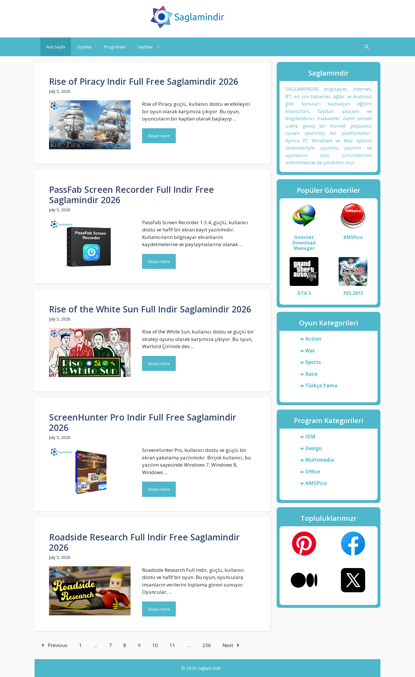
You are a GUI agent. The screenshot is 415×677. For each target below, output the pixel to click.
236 (206, 645)
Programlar (114, 47)
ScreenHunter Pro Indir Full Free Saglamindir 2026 (142, 422)
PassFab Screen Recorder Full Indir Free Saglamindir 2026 (131, 195)
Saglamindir (254, 17)
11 (172, 645)
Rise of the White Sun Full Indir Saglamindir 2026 (150, 309)
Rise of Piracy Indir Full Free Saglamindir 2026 (143, 81)
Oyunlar (84, 47)
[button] (367, 46)
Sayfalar (151, 46)
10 (155, 645)
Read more (159, 136)
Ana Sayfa (55, 47)
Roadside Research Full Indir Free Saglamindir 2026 (144, 542)
